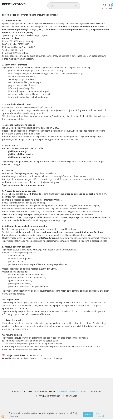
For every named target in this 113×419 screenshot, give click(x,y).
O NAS (29, 391)
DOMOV (17, 391)
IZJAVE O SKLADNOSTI (92, 391)
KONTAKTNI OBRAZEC (46, 391)
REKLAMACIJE (71, 396)
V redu (88, 414)
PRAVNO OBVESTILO (69, 391)
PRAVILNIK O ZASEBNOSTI (49, 396)
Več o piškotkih (100, 414)
